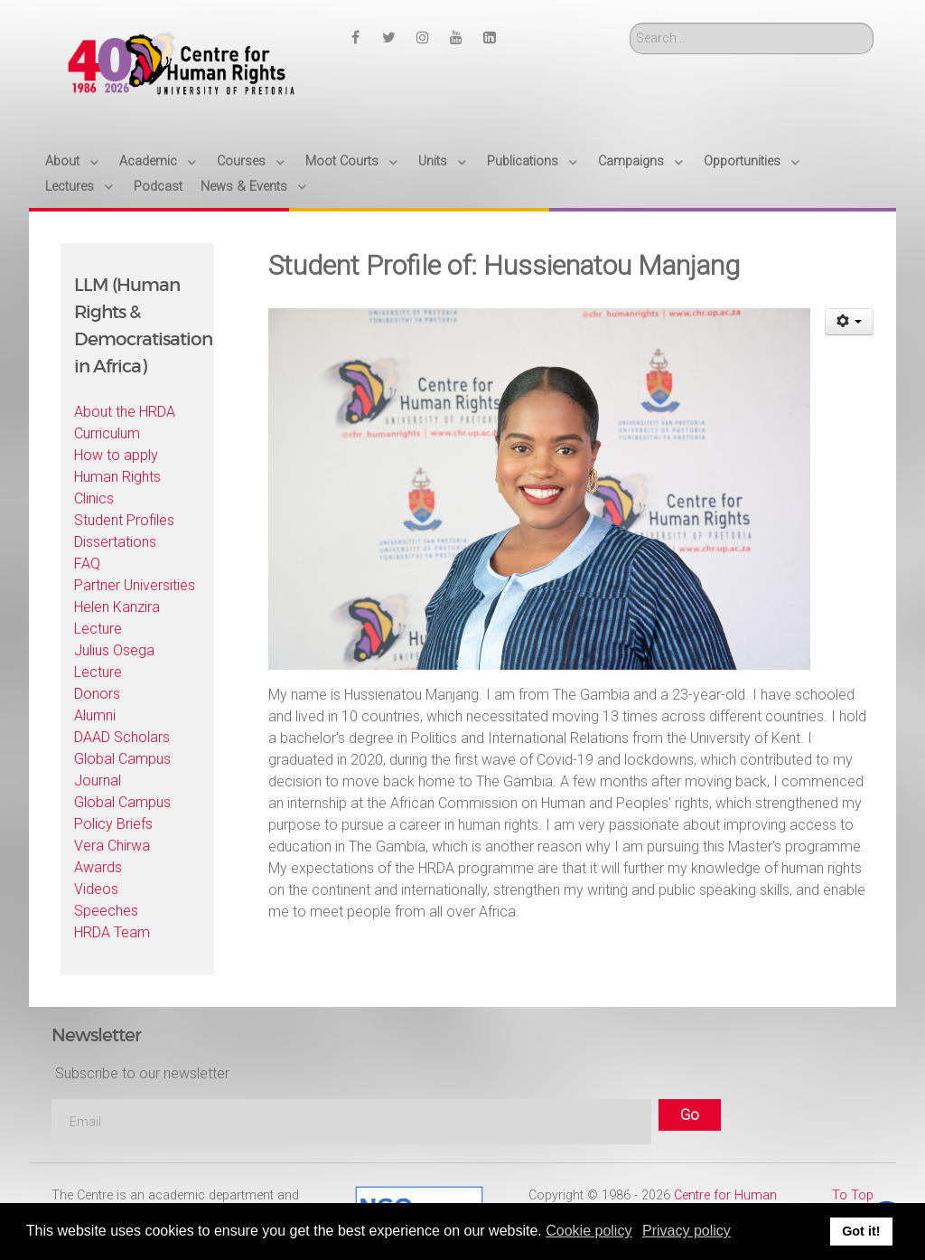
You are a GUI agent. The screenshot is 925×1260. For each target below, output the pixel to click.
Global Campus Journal (122, 769)
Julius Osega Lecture (114, 661)
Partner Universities (134, 585)
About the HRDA (124, 411)
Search (630, 23)
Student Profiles (124, 520)
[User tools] (849, 321)
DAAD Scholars (122, 737)
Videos (96, 889)
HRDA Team (112, 932)
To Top (853, 1195)
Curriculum (107, 433)
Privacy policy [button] (686, 1230)
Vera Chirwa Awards (112, 856)
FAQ (87, 563)
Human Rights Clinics (117, 487)
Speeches (106, 910)
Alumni (95, 715)
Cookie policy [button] (588, 1230)
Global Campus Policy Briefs (122, 813)
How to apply (116, 455)
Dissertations (115, 541)
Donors (97, 693)
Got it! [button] (861, 1231)
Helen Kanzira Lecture (117, 617)
